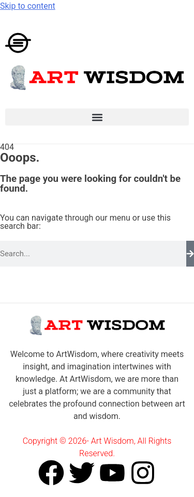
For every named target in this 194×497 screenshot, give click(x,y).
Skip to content (27, 6)
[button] (97, 117)
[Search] (190, 254)
